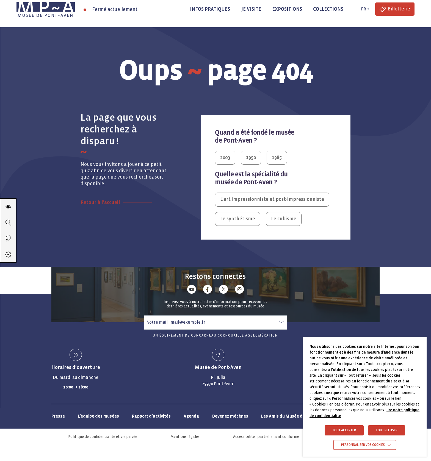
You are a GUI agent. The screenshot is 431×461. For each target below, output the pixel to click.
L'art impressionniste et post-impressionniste (272, 199)
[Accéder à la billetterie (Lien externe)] (395, 9)
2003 (225, 157)
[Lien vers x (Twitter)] (223, 290)
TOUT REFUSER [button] (386, 430)
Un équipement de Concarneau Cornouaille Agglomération (215, 335)
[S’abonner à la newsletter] (281, 322)
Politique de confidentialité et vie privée (102, 437)
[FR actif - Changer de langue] (364, 9)
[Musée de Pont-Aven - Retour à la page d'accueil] (45, 9)
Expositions (287, 9)
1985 (277, 157)
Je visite (251, 9)
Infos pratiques (210, 9)
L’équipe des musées (98, 416)
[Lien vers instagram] (239, 290)
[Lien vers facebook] (207, 290)
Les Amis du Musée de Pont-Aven (294, 416)
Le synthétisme (237, 218)
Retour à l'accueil (100, 215)
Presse (58, 416)
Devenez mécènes (230, 416)
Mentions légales (185, 437)
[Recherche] (8, 222)
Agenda (191, 416)
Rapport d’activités (151, 416)
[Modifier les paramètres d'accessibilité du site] (8, 207)
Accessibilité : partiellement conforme (266, 437)
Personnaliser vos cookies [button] (363, 445)
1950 (251, 157)
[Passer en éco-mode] (8, 238)
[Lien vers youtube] (191, 290)
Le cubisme (283, 218)
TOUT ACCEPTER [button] (344, 430)
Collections (328, 9)
